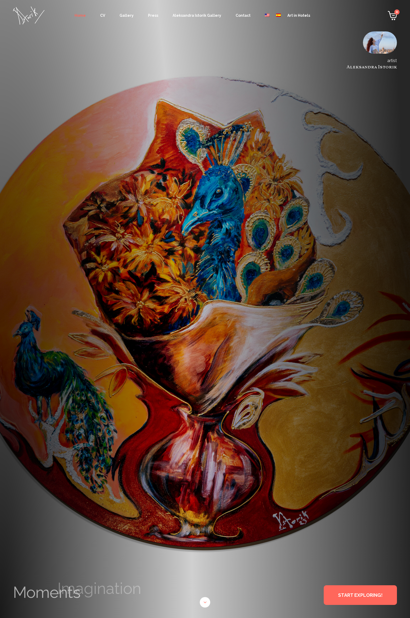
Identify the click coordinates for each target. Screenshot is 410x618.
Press (153, 15)
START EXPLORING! (360, 595)
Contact (243, 15)
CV (102, 15)
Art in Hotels (298, 15)
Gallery (126, 15)
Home (80, 15)
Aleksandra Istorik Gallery (197, 15)
